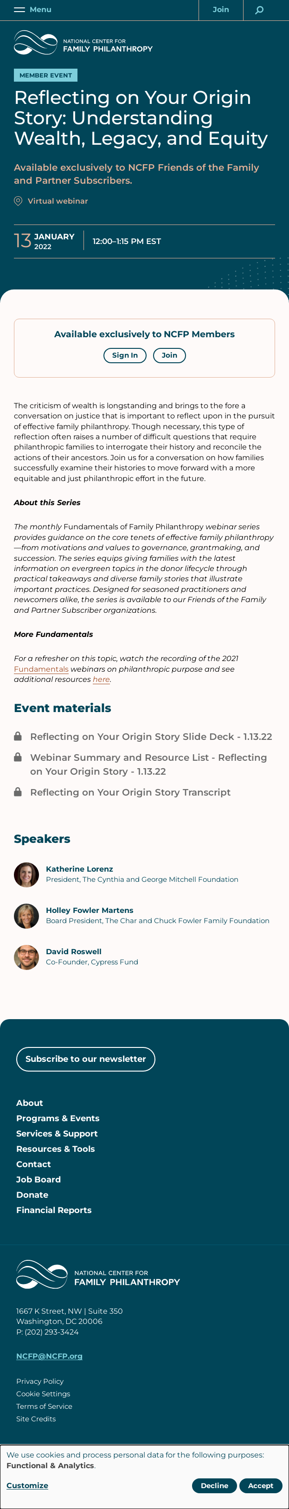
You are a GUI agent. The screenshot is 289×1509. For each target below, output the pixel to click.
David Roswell (74, 951)
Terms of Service (44, 1406)
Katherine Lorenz (79, 869)
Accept (261, 1485)
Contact (33, 1164)
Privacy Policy (40, 1381)
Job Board (38, 1180)
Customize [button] (27, 1485)
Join (169, 355)
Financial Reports (54, 1210)
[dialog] (144, 1477)
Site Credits (36, 1418)
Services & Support (57, 1134)
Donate (32, 1195)
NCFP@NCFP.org (49, 1356)
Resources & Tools (55, 1149)
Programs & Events (58, 1118)
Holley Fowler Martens (90, 910)
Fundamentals (41, 669)
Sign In (125, 355)
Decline (214, 1485)
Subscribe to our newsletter (86, 1059)
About (29, 1103)
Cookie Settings (43, 1393)
